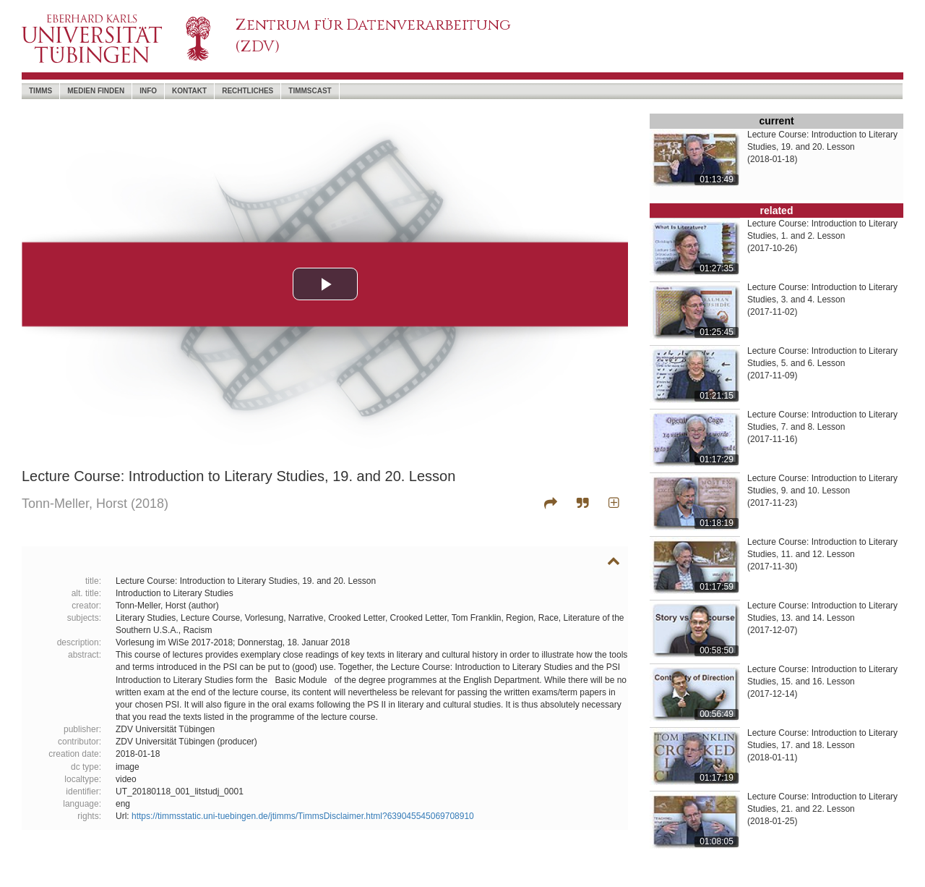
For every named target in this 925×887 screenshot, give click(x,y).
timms (40, 91)
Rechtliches (247, 91)
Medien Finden (95, 91)
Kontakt (189, 91)
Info (148, 91)
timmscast (309, 91)
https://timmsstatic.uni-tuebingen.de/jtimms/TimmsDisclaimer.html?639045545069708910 (303, 816)
